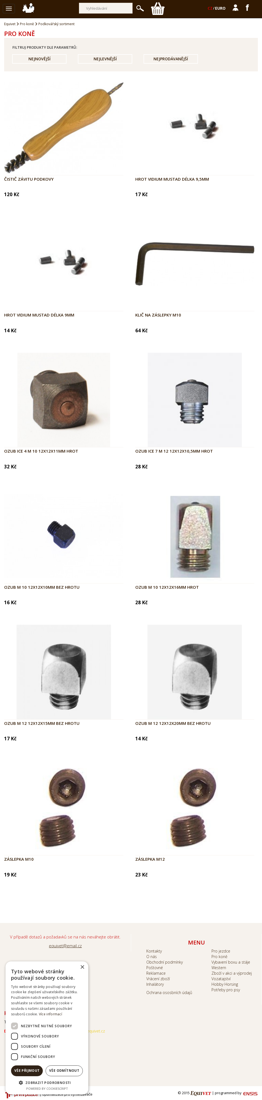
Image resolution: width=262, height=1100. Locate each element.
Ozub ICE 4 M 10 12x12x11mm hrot (41, 451)
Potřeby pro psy (225, 989)
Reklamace (156, 973)
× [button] (82, 967)
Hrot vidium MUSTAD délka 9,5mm (172, 179)
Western (218, 967)
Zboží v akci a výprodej (231, 973)
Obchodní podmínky (164, 962)
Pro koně (27, 24)
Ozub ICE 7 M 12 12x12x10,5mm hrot (174, 451)
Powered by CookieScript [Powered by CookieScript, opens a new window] (47, 1088)
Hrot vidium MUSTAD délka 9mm (39, 315)
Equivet (9, 24)
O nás (151, 956)
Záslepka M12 (150, 859)
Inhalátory (155, 984)
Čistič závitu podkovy (29, 179)
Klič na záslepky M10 (158, 315)
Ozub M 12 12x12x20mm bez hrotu (173, 723)
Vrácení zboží (158, 978)
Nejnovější (39, 58)
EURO (220, 8)
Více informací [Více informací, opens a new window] (50, 1014)
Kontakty (154, 951)
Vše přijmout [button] (27, 1070)
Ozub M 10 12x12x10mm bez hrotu (42, 587)
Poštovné (154, 967)
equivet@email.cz (65, 945)
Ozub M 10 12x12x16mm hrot (167, 587)
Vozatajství (221, 978)
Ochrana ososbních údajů (169, 992)
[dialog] (47, 1027)
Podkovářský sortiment (56, 24)
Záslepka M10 (19, 859)
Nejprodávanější (171, 58)
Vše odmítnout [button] (64, 1070)
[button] (47, 1082)
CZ (210, 8)
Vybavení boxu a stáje (230, 962)
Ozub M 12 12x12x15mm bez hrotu (42, 723)
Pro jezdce (220, 951)
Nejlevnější (105, 58)
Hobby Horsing (224, 984)
